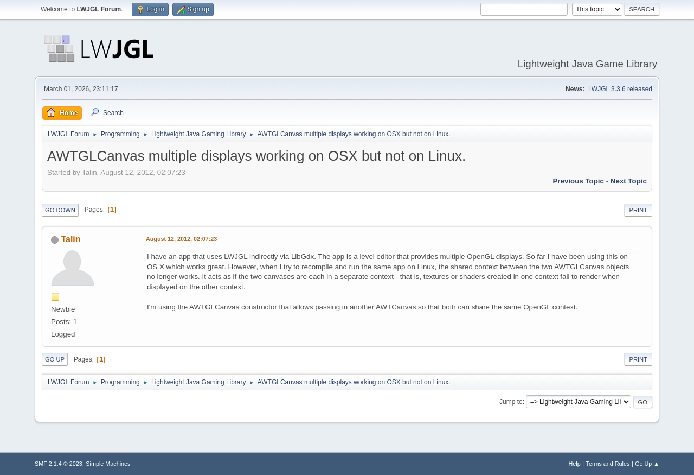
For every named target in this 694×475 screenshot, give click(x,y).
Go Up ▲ (647, 463)
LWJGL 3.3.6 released (620, 89)
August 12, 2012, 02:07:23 (181, 239)
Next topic (629, 181)
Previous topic (578, 181)
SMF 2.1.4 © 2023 (58, 463)
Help (575, 463)
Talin (70, 239)
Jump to (511, 402)
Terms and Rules (608, 463)
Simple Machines (108, 463)
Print (638, 210)
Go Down (60, 210)
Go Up (55, 359)
